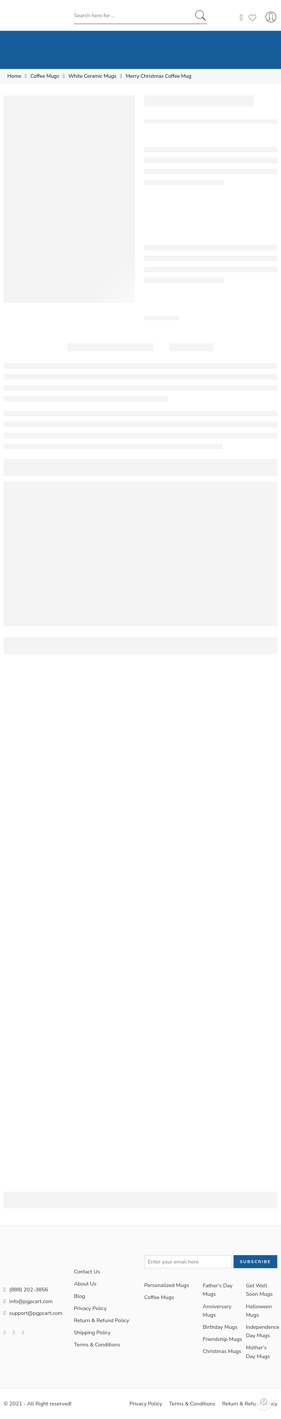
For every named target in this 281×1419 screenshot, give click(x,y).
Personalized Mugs (166, 1285)
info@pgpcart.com (28, 1301)
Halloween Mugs (259, 1311)
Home (14, 76)
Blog (79, 1296)
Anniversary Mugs (217, 1311)
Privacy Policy (90, 1308)
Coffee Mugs (44, 76)
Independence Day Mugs (261, 1331)
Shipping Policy (92, 1332)
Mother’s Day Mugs (258, 1352)
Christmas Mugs (222, 1351)
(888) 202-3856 (26, 1289)
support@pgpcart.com (33, 1313)
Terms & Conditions (97, 1344)
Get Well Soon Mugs (259, 1290)
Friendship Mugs (222, 1339)
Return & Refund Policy (101, 1320)
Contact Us (87, 1271)
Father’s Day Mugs (217, 1290)
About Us (85, 1283)
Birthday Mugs (220, 1327)
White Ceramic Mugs (92, 76)
